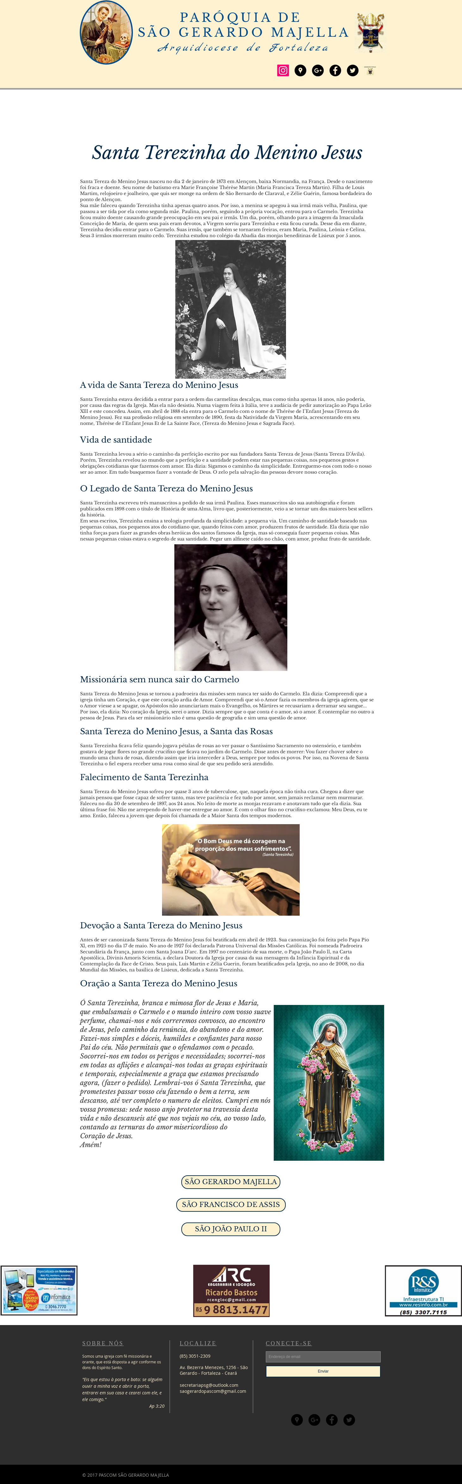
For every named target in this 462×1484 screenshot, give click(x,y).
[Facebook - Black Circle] (335, 70)
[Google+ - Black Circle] (318, 70)
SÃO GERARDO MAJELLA (244, 32)
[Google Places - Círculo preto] (300, 70)
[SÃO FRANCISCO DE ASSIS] (231, 1205)
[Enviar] (323, 1371)
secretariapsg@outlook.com (209, 1385)
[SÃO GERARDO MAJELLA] (230, 1182)
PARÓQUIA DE (244, 17)
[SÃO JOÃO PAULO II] (230, 1229)
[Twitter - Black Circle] (353, 70)
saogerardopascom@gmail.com (213, 1391)
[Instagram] (283, 70)
